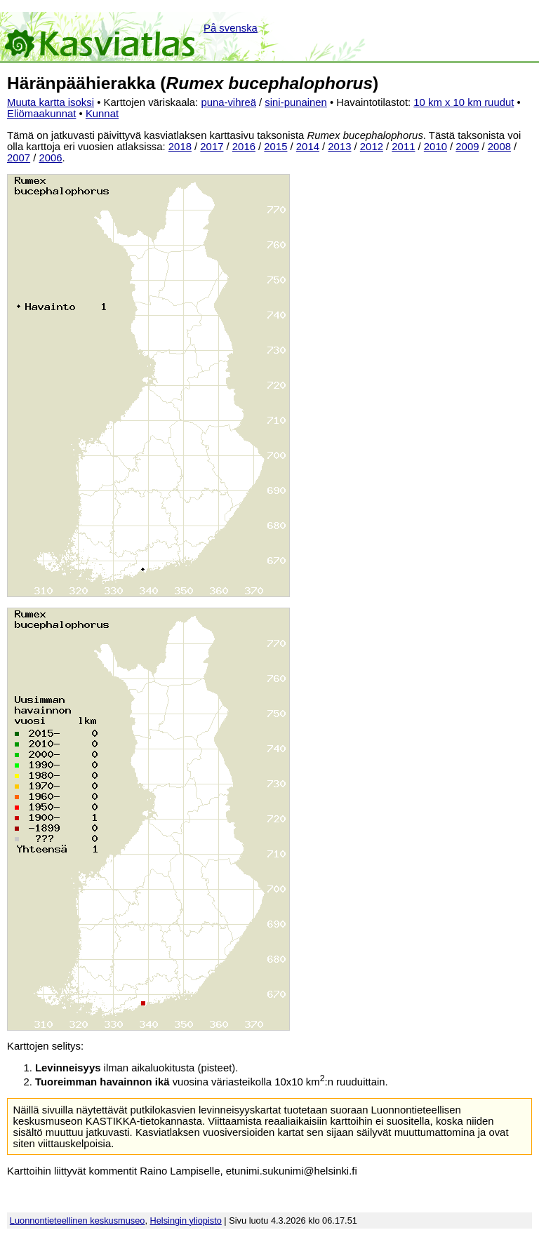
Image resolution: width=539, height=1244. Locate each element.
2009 (467, 146)
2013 (339, 146)
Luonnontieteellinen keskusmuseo (77, 1220)
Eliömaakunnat (41, 113)
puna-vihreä (228, 102)
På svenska (231, 28)
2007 (18, 157)
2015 (275, 146)
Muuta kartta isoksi (50, 102)
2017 (211, 146)
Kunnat (102, 113)
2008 (499, 146)
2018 (180, 146)
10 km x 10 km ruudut (463, 102)
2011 (403, 146)
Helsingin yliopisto (186, 1220)
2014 (307, 146)
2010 (435, 146)
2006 (50, 157)
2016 (243, 146)
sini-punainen (296, 102)
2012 (371, 146)
